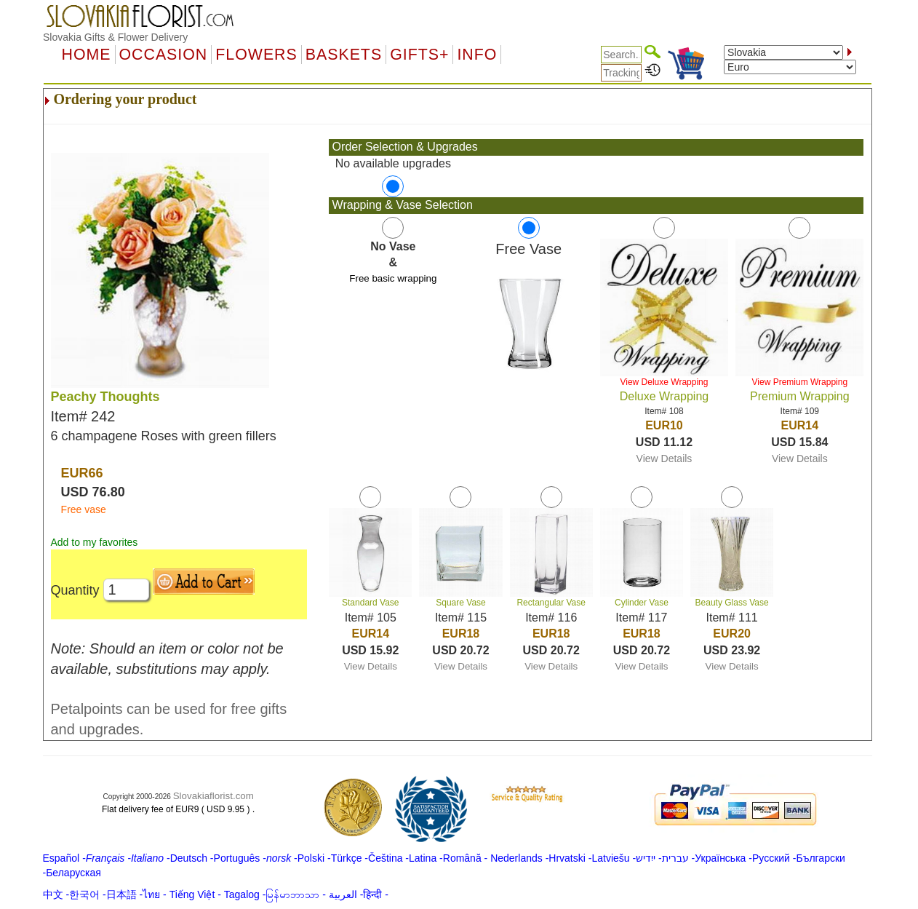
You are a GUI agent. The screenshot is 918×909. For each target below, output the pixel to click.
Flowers (256, 54)
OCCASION (163, 54)
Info (477, 54)
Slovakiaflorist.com (213, 795)
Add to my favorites (94, 542)
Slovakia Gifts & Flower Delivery (115, 37)
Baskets (344, 54)
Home (86, 54)
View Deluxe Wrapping (664, 382)
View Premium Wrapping (800, 382)
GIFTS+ (419, 54)
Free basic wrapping (392, 278)
